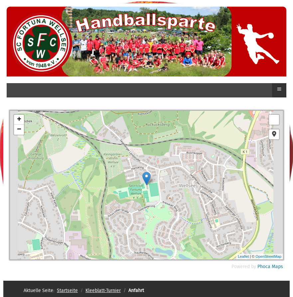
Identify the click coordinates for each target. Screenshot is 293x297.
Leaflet (243, 256)
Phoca (263, 266)
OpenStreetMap (268, 256)
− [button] (19, 130)
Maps (277, 266)
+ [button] (19, 120)
